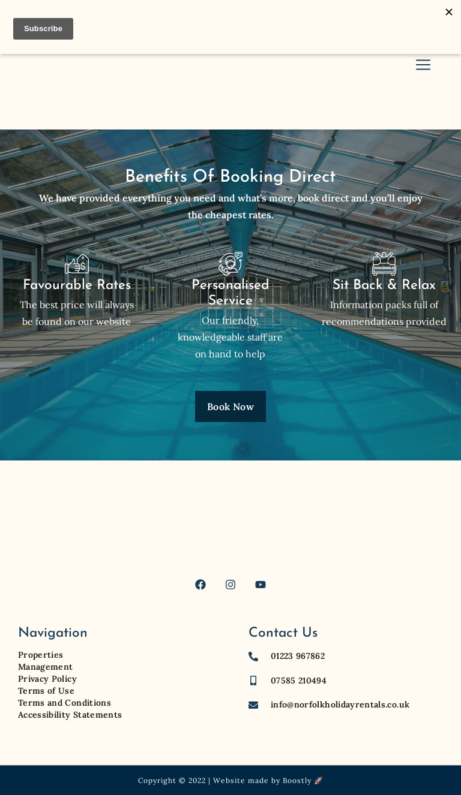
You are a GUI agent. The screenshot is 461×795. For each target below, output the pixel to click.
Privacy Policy (47, 678)
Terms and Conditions (64, 702)
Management (45, 666)
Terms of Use (46, 690)
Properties (41, 654)
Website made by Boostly (262, 780)
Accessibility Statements (70, 714)
